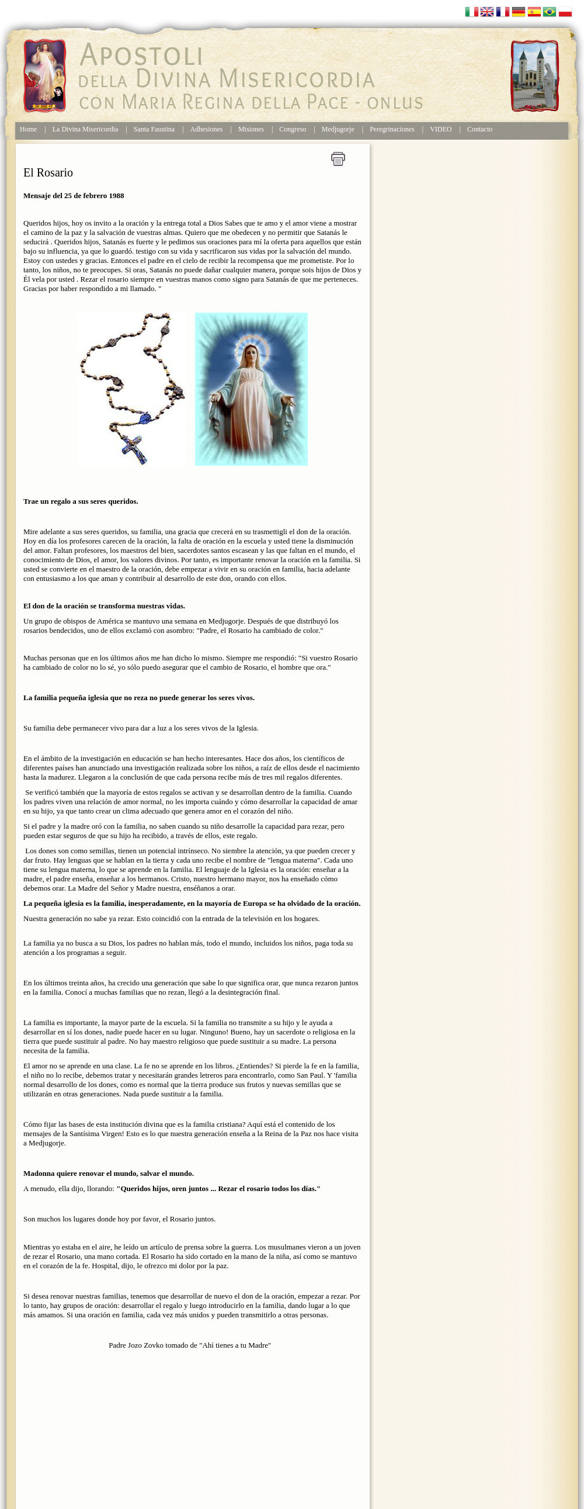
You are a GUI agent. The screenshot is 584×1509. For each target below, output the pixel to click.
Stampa (338, 159)
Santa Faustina (154, 129)
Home (28, 129)
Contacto (479, 129)
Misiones (252, 129)
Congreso (292, 129)
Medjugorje (338, 129)
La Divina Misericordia (86, 129)
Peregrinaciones (392, 129)
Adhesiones (206, 129)
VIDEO (440, 129)
